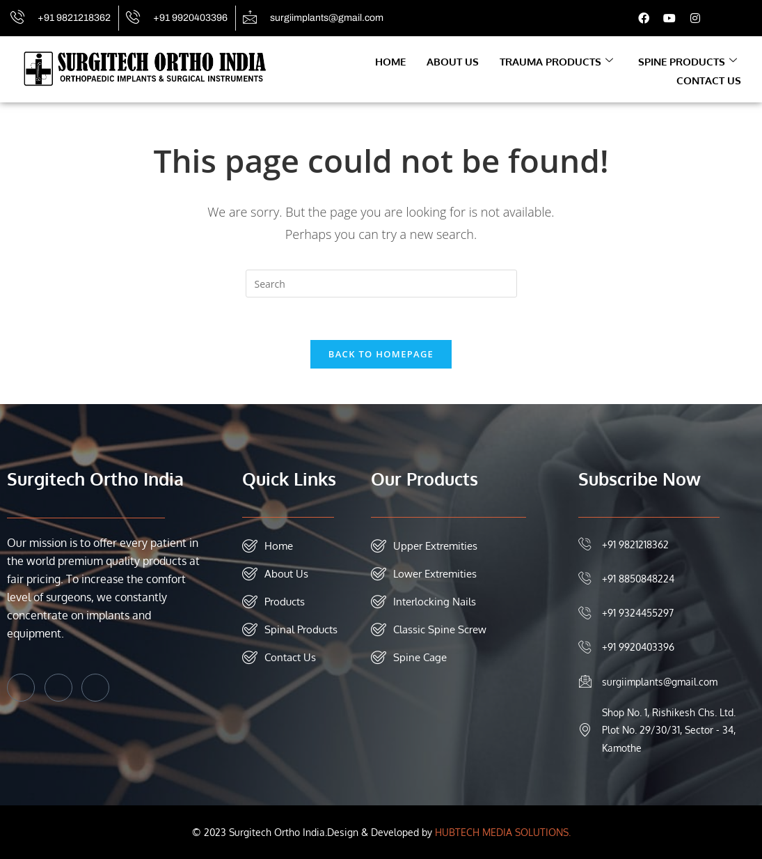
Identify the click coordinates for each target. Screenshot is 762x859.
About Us (453, 61)
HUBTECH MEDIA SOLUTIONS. (503, 832)
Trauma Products (556, 61)
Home (390, 61)
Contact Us (708, 80)
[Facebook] (21, 688)
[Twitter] (58, 688)
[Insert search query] (381, 283)
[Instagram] (95, 688)
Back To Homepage (381, 354)
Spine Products (687, 61)
